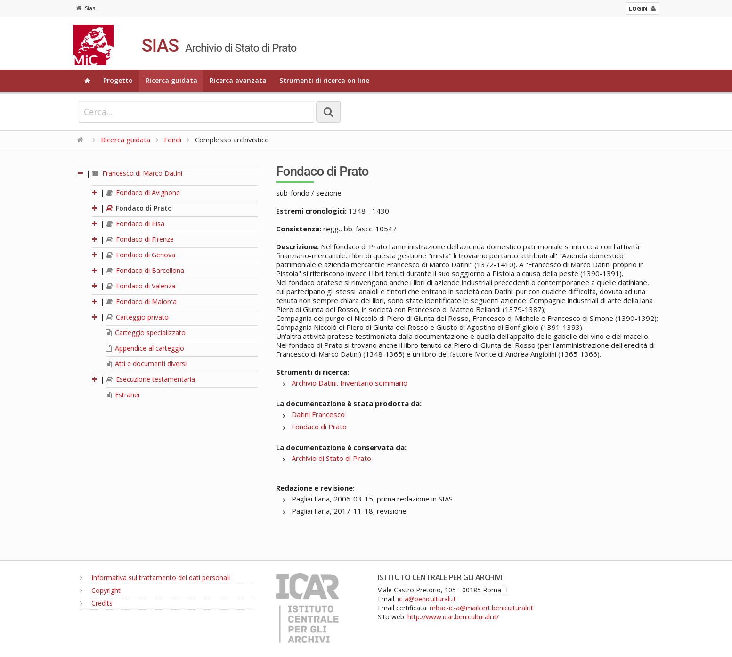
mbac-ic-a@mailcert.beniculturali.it (481, 607)
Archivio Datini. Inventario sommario (349, 382)
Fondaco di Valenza (140, 285)
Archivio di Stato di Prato (331, 458)
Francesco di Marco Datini (137, 173)
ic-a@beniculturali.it (427, 598)
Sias (85, 8)
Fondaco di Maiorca (141, 301)
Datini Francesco (318, 414)
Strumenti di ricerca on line (324, 80)
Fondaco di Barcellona (145, 270)
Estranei (122, 394)
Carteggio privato (137, 316)
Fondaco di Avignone (143, 192)
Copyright (100, 590)
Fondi (172, 139)
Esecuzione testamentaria (150, 379)
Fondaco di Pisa (135, 223)
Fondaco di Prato (139, 208)
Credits (96, 603)
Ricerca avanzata (238, 80)
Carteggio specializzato (146, 332)
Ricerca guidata (171, 80)
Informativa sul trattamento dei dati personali (155, 577)
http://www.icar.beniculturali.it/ (453, 616)
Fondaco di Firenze (140, 239)
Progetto (118, 80)
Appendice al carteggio (145, 348)
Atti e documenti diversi (146, 363)
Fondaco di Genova (140, 254)
